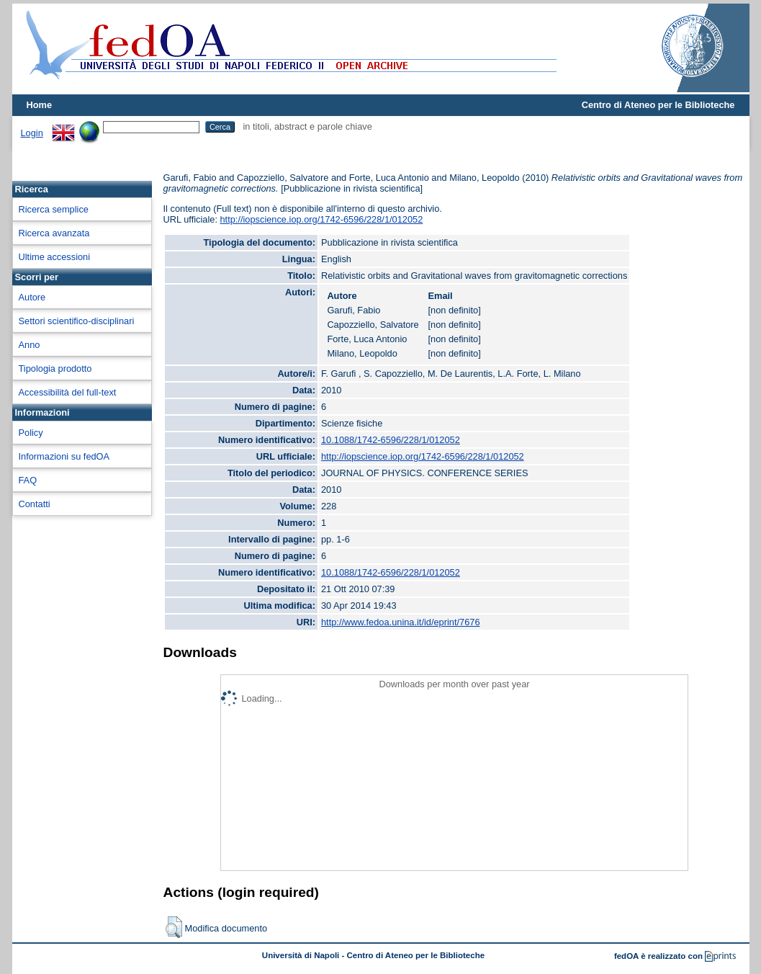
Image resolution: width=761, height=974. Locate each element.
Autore (32, 297)
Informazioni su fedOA (64, 456)
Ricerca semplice (54, 209)
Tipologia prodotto (55, 368)
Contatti (34, 504)
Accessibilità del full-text (68, 392)
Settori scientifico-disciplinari (77, 321)
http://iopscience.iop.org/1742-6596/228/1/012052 (321, 219)
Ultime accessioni (55, 256)
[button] (174, 927)
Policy (31, 432)
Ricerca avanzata (54, 233)
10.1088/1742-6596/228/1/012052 (390, 439)
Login (32, 133)
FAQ (28, 480)
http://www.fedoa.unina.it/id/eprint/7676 (400, 622)
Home (40, 104)
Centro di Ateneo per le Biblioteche (658, 104)
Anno (29, 344)
